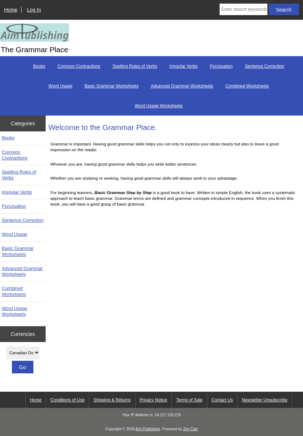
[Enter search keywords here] (243, 9)
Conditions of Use (67, 400)
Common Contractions (79, 66)
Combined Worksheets (247, 86)
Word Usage (60, 86)
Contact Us (222, 400)
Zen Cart (190, 429)
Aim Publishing (148, 429)
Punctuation (221, 66)
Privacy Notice (153, 400)
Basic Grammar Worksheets (111, 86)
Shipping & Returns (111, 400)
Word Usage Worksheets (159, 105)
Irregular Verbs (183, 66)
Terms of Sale (189, 400)
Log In (34, 10)
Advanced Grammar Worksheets (182, 86)
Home (10, 10)
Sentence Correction (264, 66)
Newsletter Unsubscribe (265, 400)
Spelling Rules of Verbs (135, 66)
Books (39, 66)
